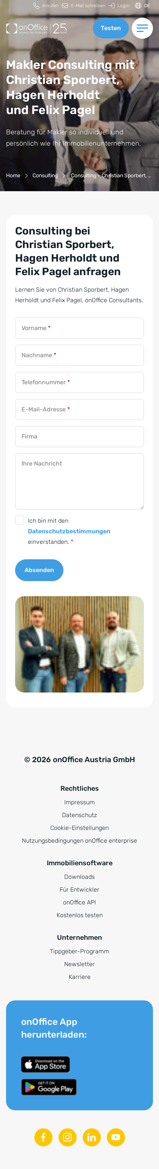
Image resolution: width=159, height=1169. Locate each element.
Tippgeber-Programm (79, 951)
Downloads (79, 876)
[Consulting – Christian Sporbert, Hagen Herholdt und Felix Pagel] (110, 175)
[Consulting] (45, 175)
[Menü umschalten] (142, 28)
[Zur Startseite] (46, 28)
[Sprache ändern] (142, 6)
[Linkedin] (92, 1137)
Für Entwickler (79, 889)
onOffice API (79, 902)
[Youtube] (116, 1137)
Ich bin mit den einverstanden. (69, 531)
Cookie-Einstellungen (79, 827)
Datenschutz (79, 815)
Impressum (79, 802)
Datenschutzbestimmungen (69, 531)
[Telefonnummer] (79, 382)
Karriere (80, 976)
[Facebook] (43, 1137)
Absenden (39, 570)
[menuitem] (46, 6)
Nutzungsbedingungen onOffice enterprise (79, 840)
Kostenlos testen (80, 915)
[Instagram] (68, 1137)
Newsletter (79, 964)
